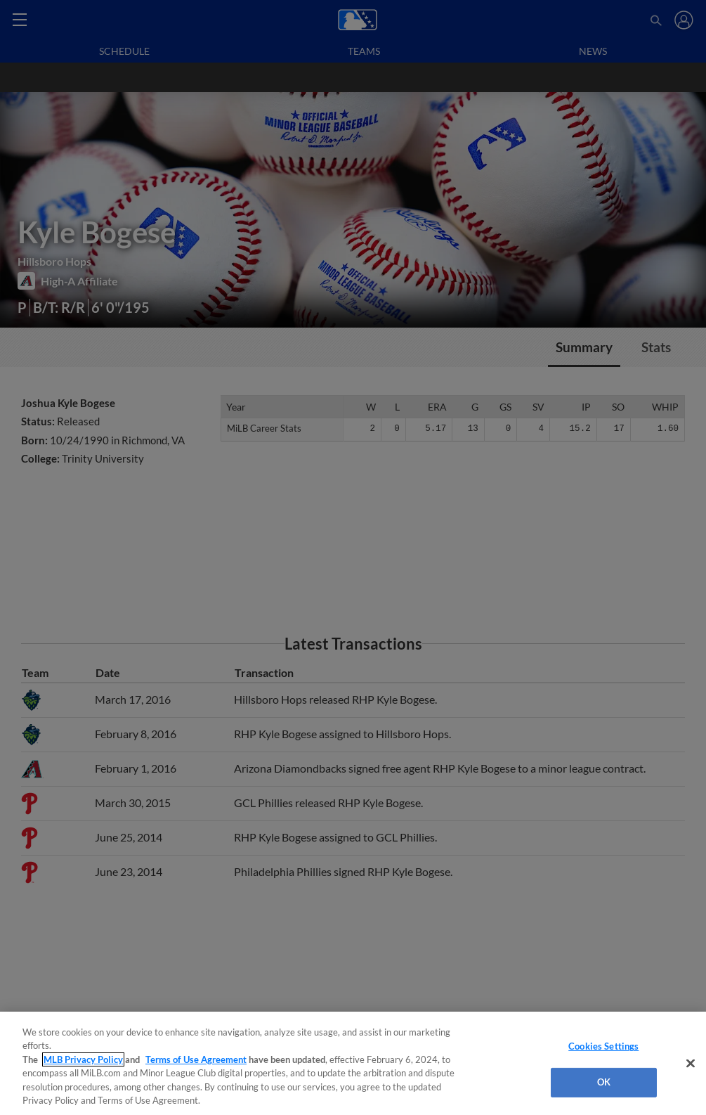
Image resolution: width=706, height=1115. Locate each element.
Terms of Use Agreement (196, 1059)
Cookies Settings (603, 1046)
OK (603, 1082)
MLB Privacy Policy (83, 1059)
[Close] (690, 1063)
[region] (353, 1063)
